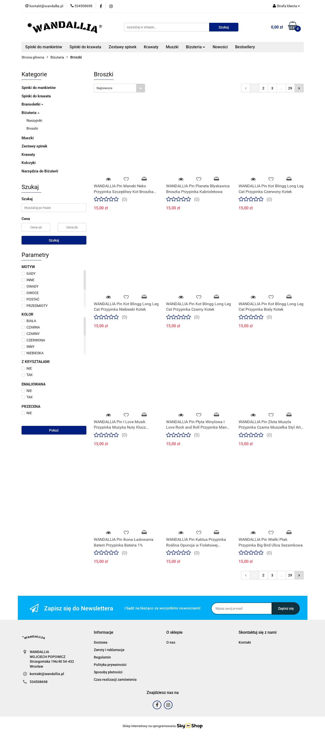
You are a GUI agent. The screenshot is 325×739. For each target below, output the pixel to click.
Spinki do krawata (85, 47)
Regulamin (102, 657)
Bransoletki (32, 104)
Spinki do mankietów (43, 47)
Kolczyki (29, 163)
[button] (103, 632)
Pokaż (54, 430)
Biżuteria (30, 112)
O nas (170, 642)
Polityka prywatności (110, 665)
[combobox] (119, 88)
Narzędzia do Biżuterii (40, 171)
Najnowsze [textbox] (104, 88)
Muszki (172, 47)
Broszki (32, 128)
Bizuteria (195, 47)
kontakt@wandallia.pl (47, 674)
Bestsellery (245, 47)
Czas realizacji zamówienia (115, 680)
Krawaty (151, 47)
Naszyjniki (34, 120)
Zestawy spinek (122, 47)
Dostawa (100, 642)
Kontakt (245, 642)
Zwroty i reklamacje (109, 650)
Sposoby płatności (108, 672)
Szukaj (54, 240)
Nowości (220, 47)
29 (290, 88)
